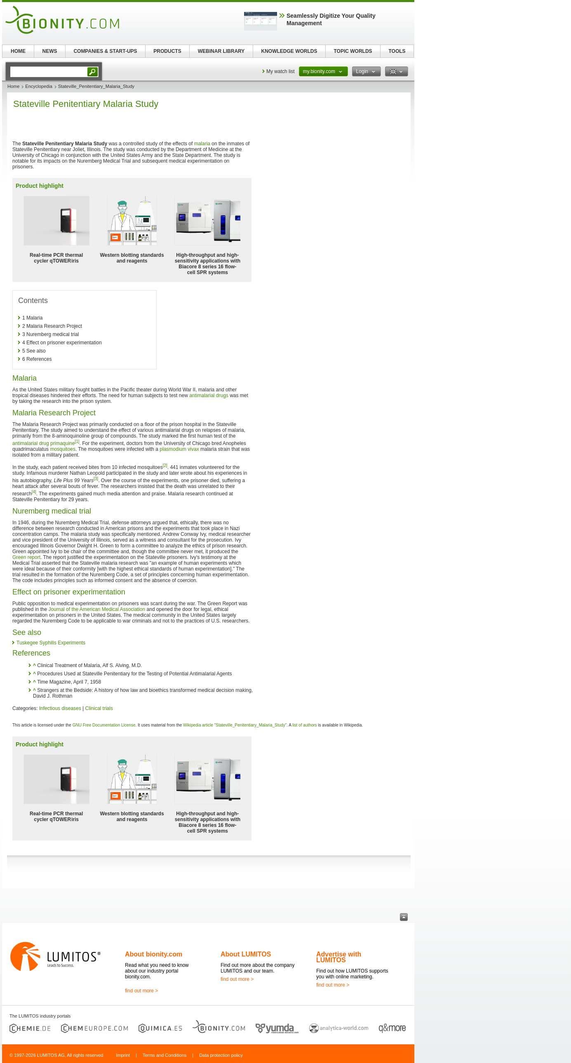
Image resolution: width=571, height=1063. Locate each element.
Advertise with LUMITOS (338, 957)
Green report (26, 557)
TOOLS (396, 51)
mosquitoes (62, 449)
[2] (165, 465)
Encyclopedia (38, 86)
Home (13, 86)
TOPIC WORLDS (353, 51)
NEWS (49, 51)
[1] (77, 441)
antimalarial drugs (208, 395)
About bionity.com (153, 954)
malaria (202, 144)
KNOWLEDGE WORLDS (289, 51)
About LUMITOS (246, 954)
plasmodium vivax (179, 449)
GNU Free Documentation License (104, 725)
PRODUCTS (167, 51)
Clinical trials (99, 708)
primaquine (62, 443)
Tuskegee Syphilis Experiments (50, 643)
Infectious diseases (60, 708)
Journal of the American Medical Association (96, 609)
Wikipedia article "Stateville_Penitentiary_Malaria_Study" (235, 725)
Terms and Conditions (164, 1055)
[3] (96, 478)
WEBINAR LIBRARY (221, 51)
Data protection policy (221, 1055)
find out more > (141, 991)
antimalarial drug (30, 443)
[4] (34, 492)
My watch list (280, 71)
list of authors (304, 725)
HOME (18, 51)
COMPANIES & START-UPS (105, 51)
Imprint (123, 1055)
